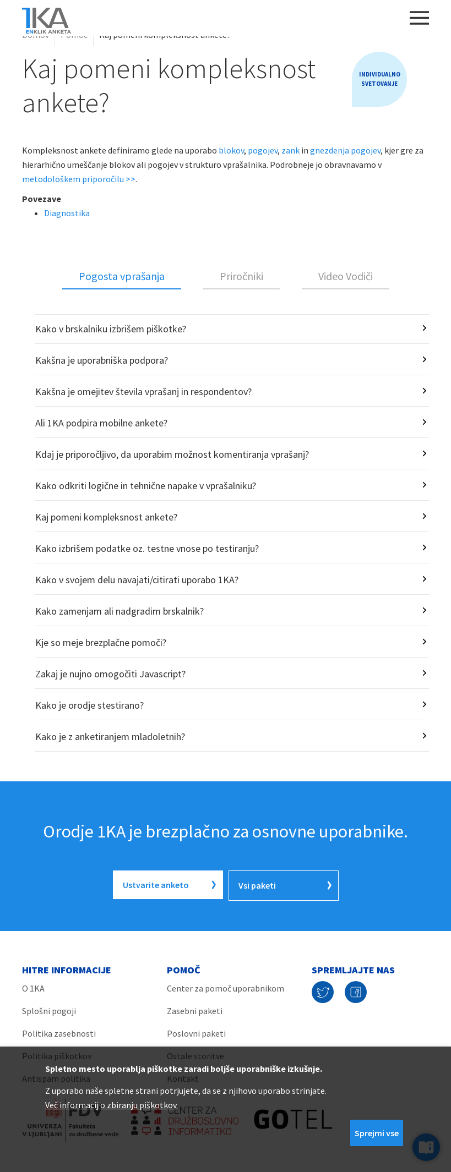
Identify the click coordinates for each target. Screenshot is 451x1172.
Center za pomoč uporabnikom (225, 986)
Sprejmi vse (377, 1132)
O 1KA (33, 986)
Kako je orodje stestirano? (89, 705)
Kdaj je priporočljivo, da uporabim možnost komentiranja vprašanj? (172, 454)
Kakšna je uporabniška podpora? (101, 360)
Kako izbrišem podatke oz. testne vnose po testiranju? (147, 548)
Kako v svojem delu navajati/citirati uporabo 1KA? (136, 579)
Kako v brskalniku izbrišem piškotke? (110, 328)
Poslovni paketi (196, 1031)
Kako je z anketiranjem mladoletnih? (110, 736)
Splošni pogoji (49, 1009)
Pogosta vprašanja (122, 276)
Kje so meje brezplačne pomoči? (100, 642)
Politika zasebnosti (59, 1031)
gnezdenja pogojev (345, 150)
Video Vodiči (345, 276)
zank (290, 150)
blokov (231, 150)
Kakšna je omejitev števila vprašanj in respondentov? (143, 391)
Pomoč (74, 34)
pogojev (263, 150)
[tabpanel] (225, 533)
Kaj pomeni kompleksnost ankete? (106, 517)
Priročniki (241, 276)
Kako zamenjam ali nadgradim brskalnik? (119, 611)
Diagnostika (67, 212)
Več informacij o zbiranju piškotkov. (111, 1104)
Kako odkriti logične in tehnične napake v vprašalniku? (145, 485)
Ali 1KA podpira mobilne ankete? (101, 423)
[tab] (121, 276)
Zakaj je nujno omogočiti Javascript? (110, 673)
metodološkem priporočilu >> (78, 178)
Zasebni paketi (194, 1009)
